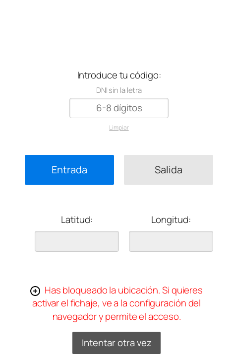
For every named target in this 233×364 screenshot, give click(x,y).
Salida (168, 169)
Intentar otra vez (117, 342)
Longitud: (170, 219)
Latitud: (76, 219)
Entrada (69, 169)
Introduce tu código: (119, 75)
